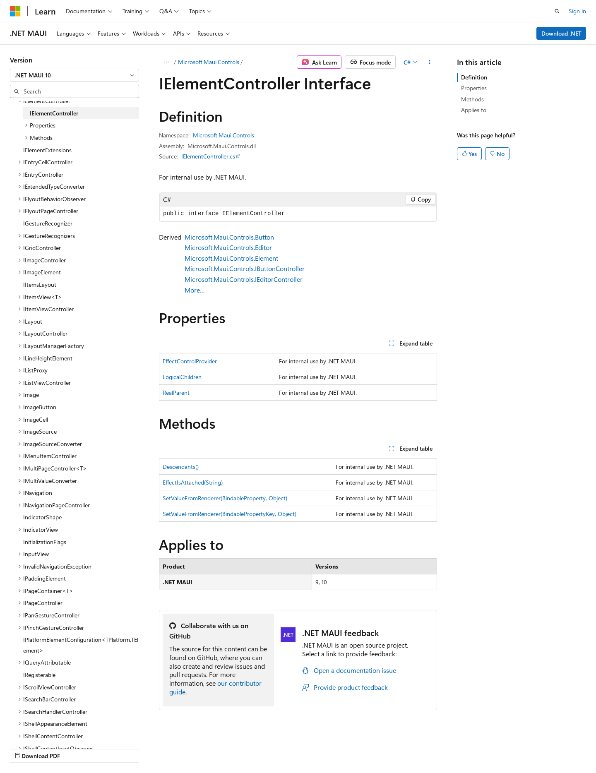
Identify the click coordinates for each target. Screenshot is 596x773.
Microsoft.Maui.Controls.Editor (228, 247)
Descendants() (181, 467)
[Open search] (557, 11)
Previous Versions (322, 747)
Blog (359, 747)
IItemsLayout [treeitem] (39, 284)
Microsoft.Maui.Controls (208, 62)
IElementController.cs (208, 156)
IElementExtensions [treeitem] (47, 150)
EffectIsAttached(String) (193, 482)
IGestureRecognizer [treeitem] (47, 223)
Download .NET (561, 33)
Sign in (577, 11)
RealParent (176, 392)
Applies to (473, 110)
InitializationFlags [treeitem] (44, 542)
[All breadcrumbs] (166, 62)
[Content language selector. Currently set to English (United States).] (48, 747)
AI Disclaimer (273, 747)
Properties (474, 88)
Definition (474, 77)
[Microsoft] (15, 11)
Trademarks (509, 747)
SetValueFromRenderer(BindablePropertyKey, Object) (229, 514)
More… (195, 290)
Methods (472, 99)
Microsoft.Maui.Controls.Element (231, 258)
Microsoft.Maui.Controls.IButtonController (245, 268)
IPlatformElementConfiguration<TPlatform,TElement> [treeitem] (80, 645)
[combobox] (74, 75)
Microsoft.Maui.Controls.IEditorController (244, 279)
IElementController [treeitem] (54, 113)
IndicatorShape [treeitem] (42, 517)
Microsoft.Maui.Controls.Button (229, 237)
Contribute (395, 747)
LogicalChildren (182, 377)
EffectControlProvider (190, 361)
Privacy (427, 747)
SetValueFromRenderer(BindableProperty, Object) (225, 498)
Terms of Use (469, 747)
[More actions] (430, 62)
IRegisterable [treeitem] (39, 675)
